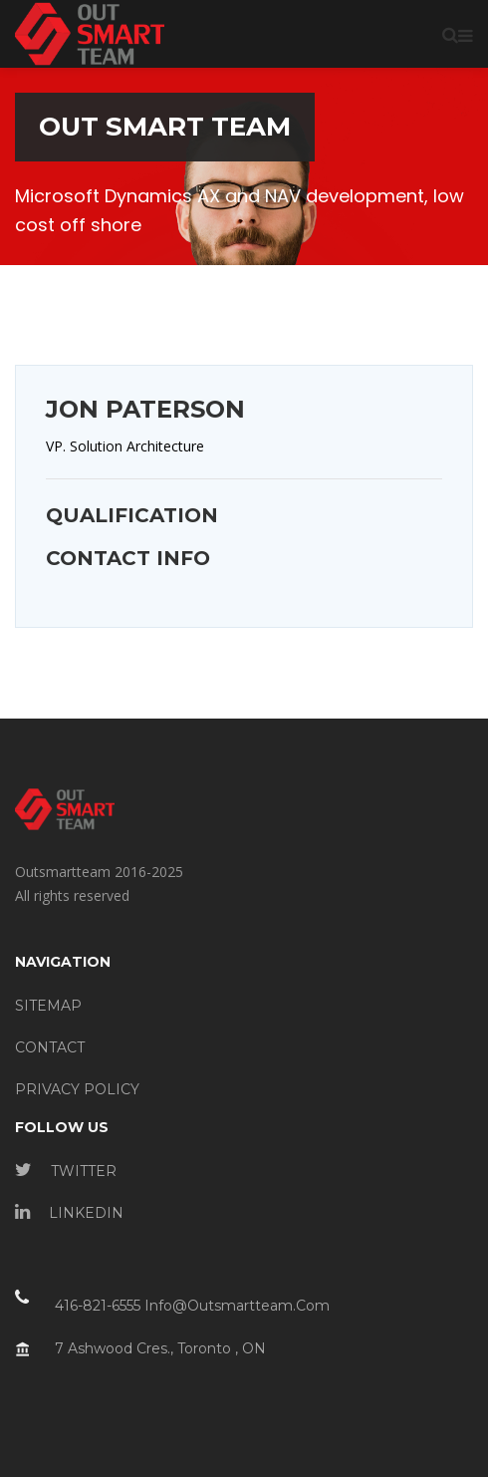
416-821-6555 (97, 1306)
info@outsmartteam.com (237, 1306)
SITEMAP (48, 1006)
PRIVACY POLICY (77, 1089)
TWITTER (66, 1171)
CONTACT (50, 1047)
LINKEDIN (69, 1213)
